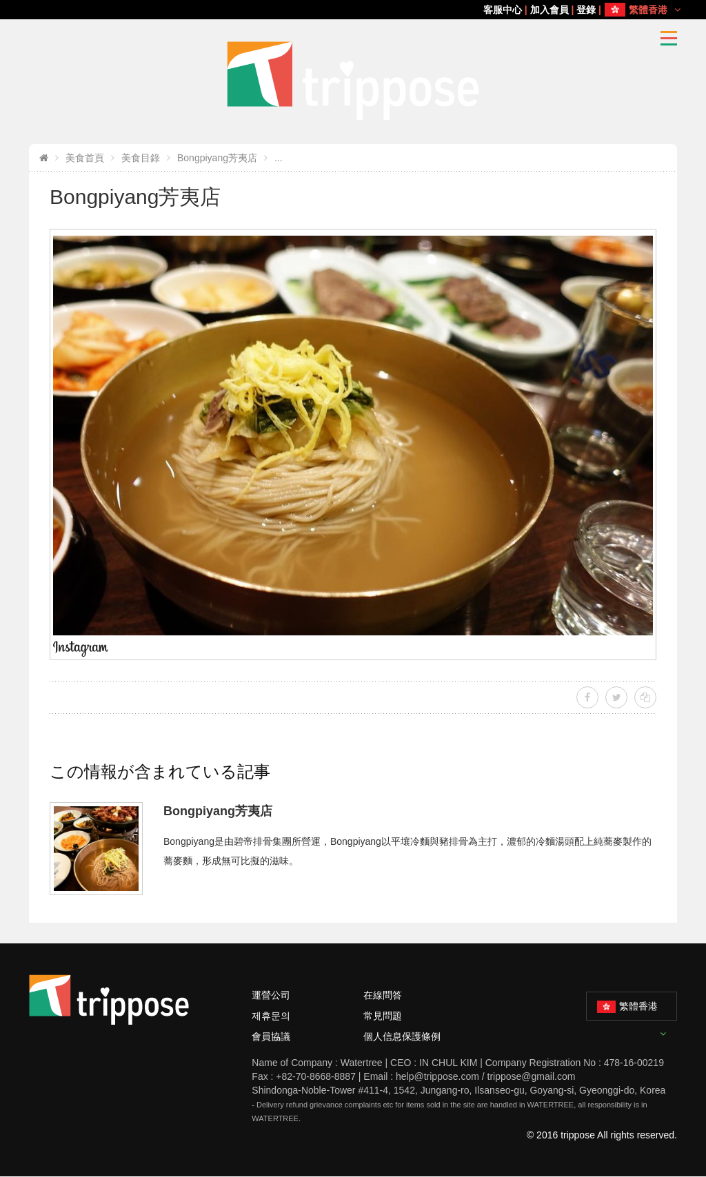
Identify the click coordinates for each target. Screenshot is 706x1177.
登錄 (586, 9)
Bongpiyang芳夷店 (217, 157)
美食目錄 (140, 157)
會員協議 (271, 1036)
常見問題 (382, 1015)
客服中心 (502, 9)
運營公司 (271, 995)
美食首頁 (84, 157)
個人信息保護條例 (402, 1036)
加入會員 (549, 9)
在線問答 (382, 995)
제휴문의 (271, 1015)
